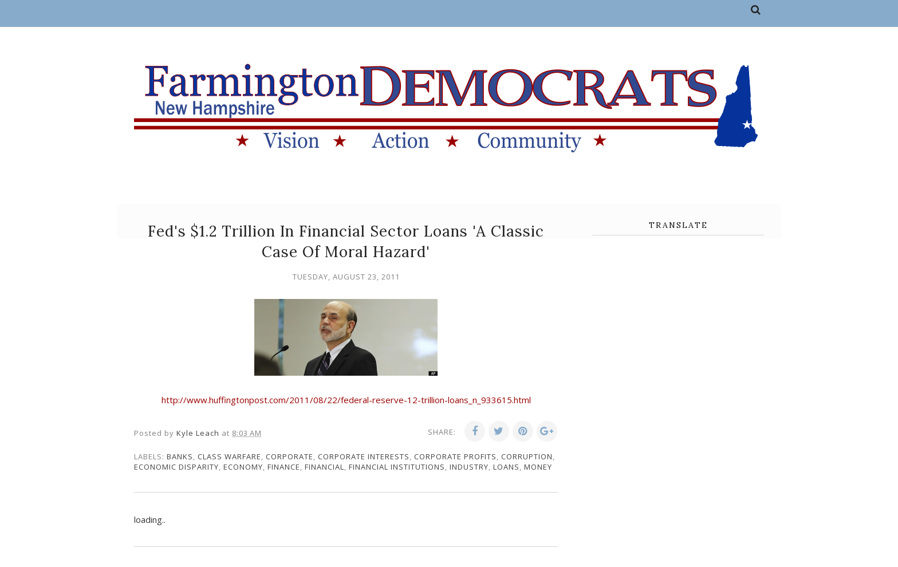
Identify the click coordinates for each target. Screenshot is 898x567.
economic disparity (176, 467)
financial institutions (397, 467)
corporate (289, 456)
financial (324, 467)
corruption (527, 456)
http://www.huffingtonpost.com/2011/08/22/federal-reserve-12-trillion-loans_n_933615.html (346, 399)
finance (283, 467)
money (538, 467)
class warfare (229, 456)
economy (243, 467)
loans (506, 467)
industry (469, 467)
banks (180, 456)
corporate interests (363, 456)
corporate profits (455, 456)
